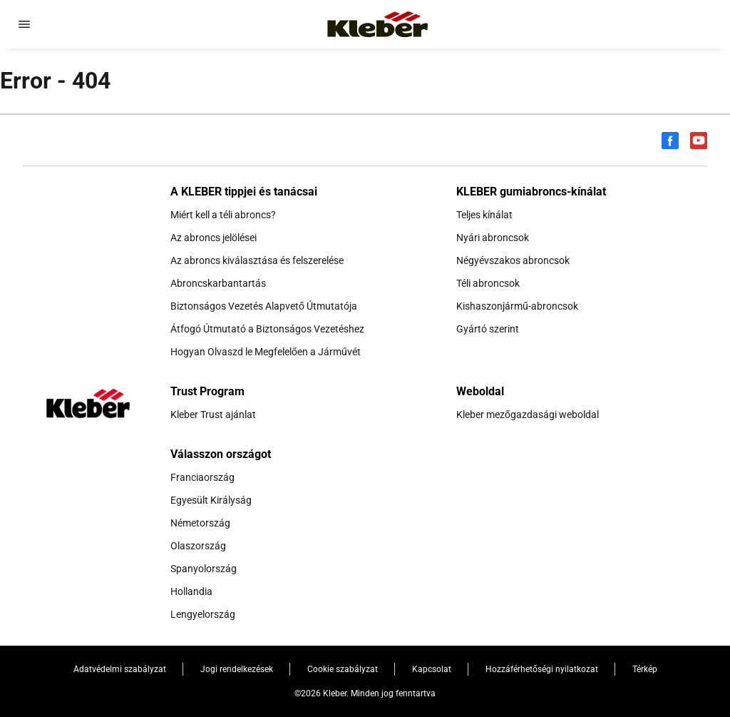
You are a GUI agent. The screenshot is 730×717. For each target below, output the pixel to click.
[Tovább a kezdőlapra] (377, 24)
